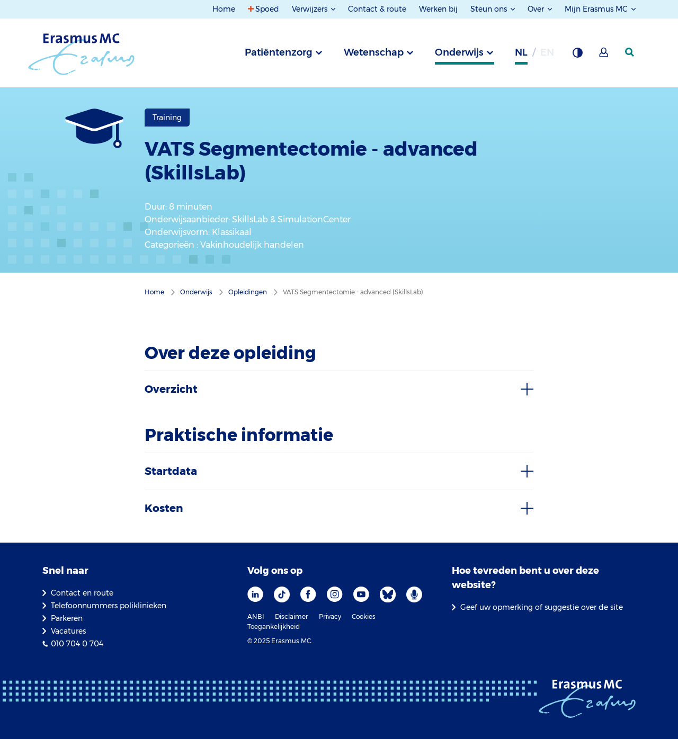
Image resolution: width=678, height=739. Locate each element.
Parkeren (67, 618)
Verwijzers (310, 9)
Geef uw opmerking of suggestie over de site (541, 607)
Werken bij (438, 9)
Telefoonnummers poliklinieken (108, 605)
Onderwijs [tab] (459, 52)
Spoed (267, 9)
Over (537, 9)
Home (223, 9)
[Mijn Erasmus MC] (604, 55)
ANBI (255, 616)
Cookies (364, 616)
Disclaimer (291, 616)
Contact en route (82, 593)
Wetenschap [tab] (374, 52)
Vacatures (68, 631)
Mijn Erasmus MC (597, 9)
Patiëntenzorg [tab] (279, 52)
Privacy (330, 616)
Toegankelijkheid (273, 626)
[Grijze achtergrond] (577, 55)
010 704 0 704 (77, 643)
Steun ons (489, 9)
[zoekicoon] (630, 52)
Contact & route (377, 9)
